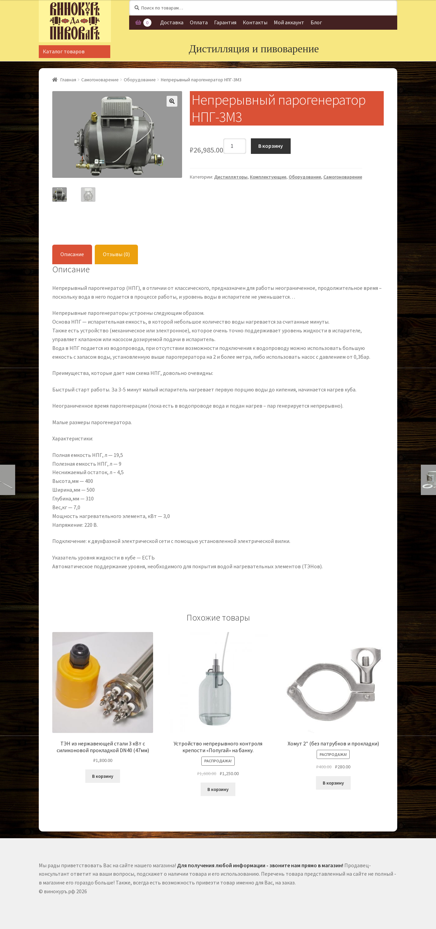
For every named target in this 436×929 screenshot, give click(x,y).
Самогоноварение (100, 80)
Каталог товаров (64, 51)
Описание (72, 253)
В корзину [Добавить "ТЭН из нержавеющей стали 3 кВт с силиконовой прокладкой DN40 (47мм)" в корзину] (102, 775)
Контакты (255, 22)
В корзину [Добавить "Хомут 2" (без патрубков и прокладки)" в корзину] (333, 782)
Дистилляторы (231, 177)
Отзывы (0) (116, 253)
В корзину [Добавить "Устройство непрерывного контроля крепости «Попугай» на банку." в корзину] (218, 788)
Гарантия (225, 22)
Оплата (199, 22)
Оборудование (140, 80)
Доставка (171, 22)
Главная (68, 80)
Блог (316, 22)
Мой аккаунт (289, 22)
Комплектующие (268, 177)
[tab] (72, 254)
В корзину (270, 145)
